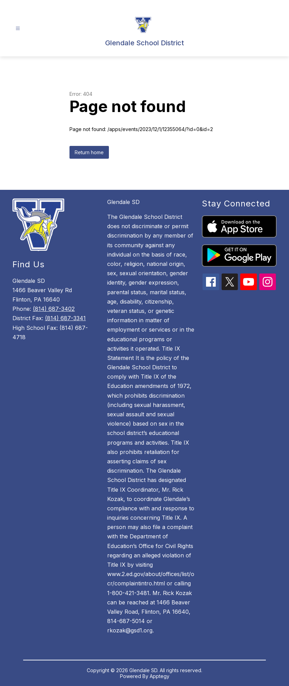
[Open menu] (18, 29)
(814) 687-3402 (54, 308)
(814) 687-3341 (65, 318)
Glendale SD (123, 201)
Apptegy (159, 676)
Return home (89, 152)
